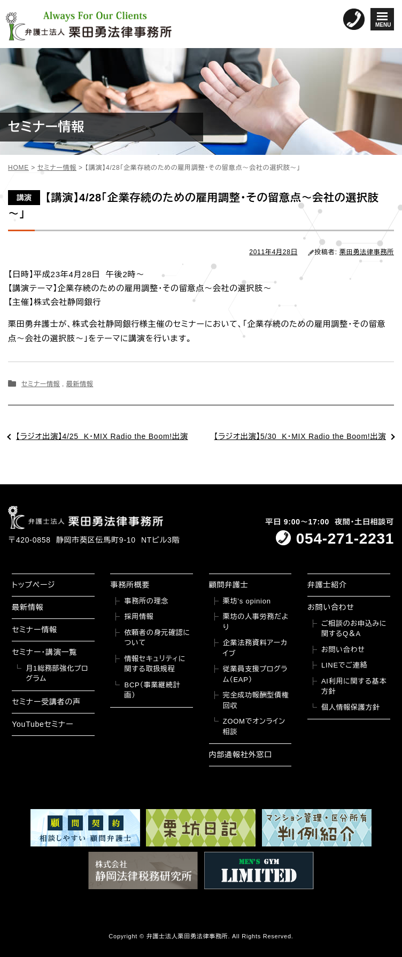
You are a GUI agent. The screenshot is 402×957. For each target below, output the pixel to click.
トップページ (33, 585)
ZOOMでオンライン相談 (254, 726)
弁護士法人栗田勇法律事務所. (188, 936)
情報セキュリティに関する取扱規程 (154, 664)
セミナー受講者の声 (46, 701)
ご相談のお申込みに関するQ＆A (353, 628)
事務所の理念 (146, 601)
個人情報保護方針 (350, 707)
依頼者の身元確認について (157, 638)
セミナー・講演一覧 (44, 652)
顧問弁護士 (229, 585)
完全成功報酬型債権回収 (256, 700)
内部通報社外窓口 (240, 754)
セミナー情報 (40, 384)
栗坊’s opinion (247, 601)
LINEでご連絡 (344, 665)
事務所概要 (130, 585)
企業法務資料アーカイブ (255, 648)
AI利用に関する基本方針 (353, 686)
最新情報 (79, 384)
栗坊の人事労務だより (256, 622)
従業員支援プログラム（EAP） (255, 674)
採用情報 (138, 617)
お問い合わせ (330, 607)
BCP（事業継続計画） (152, 690)
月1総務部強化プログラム (57, 673)
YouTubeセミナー (42, 724)
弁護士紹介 (327, 585)
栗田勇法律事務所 (366, 252)
